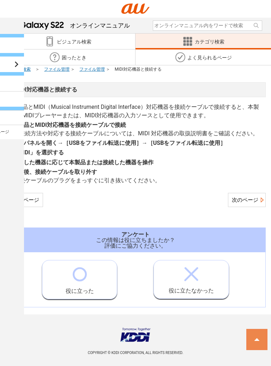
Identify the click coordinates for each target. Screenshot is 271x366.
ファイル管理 (57, 69)
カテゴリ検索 (18, 69)
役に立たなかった (191, 277)
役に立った (80, 277)
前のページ (26, 200)
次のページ (245, 200)
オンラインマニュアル (75, 25)
